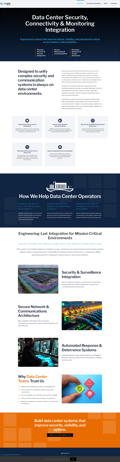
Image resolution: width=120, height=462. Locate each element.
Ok (73, 459)
